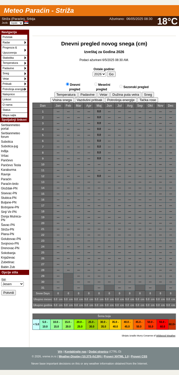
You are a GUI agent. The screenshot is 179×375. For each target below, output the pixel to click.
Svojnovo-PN (10, 243)
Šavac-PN (8, 225)
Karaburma (8, 170)
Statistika (8, 57)
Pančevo (7, 160)
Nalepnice (9, 94)
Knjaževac (8, 257)
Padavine (8, 68)
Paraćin (6, 179)
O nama (7, 104)
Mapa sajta (9, 115)
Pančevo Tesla (11, 165)
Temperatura (10, 62)
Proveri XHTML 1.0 (116, 356)
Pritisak (7, 83)
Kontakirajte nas (76, 351)
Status (6, 109)
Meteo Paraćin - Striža (39, 10)
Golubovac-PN (11, 239)
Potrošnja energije (14, 89)
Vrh (60, 351)
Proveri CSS (139, 356)
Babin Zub (8, 267)
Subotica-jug (9, 146)
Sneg (6, 73)
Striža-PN (7, 229)
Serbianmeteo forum (10, 135)
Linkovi (7, 99)
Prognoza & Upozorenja (10, 50)
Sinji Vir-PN (9, 212)
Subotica (7, 141)
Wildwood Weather (165, 335)
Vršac (5, 156)
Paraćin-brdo (10, 184)
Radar (6, 42)
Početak (8, 37)
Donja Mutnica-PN (11, 218)
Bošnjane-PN (10, 207)
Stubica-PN (9, 198)
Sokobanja (8, 253)
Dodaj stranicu (99, 351)
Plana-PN (7, 234)
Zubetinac (8, 262)
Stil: (3, 280)
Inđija (4, 151)
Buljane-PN (9, 202)
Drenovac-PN (10, 248)
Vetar (6, 78)
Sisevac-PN (9, 193)
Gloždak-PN (9, 188)
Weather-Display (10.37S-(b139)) (80, 356)
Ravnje (5, 174)
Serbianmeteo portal (10, 126)
